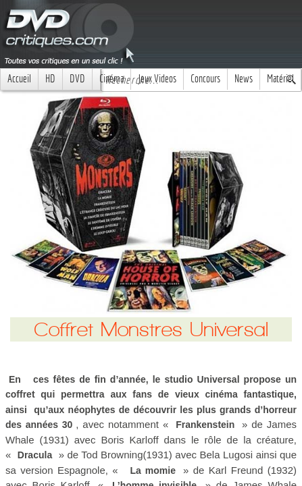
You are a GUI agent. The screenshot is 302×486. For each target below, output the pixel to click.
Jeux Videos (157, 78)
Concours (205, 78)
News (243, 78)
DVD (77, 78)
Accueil (19, 78)
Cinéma (111, 78)
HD (50, 78)
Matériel (280, 78)
